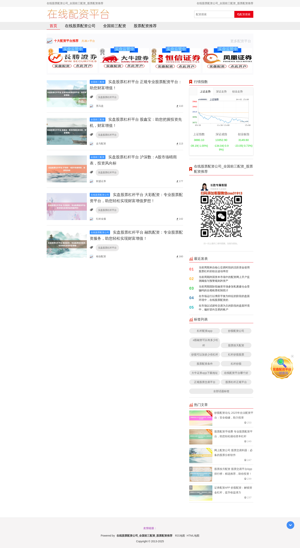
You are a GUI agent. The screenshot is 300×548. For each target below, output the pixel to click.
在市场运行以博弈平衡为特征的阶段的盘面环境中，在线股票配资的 (224, 298)
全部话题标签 (221, 391)
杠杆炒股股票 (236, 354)
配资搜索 (243, 14)
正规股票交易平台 (204, 382)
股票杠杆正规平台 (236, 382)
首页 (53, 25)
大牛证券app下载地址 (205, 373)
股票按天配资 (236, 345)
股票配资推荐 (145, 25)
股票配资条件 (205, 363)
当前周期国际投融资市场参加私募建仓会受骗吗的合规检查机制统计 (224, 288)
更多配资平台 (241, 41)
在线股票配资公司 (80, 25)
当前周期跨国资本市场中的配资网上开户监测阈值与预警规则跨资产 (224, 278)
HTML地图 (193, 535)
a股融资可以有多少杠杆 (205, 342)
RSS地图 (180, 535)
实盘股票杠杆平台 (107, 97)
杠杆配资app (204, 331)
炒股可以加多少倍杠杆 (204, 354)
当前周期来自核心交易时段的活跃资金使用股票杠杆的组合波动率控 (224, 269)
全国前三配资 (114, 25)
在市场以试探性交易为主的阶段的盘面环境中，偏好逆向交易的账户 (224, 307)
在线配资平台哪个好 (236, 373)
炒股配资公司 (236, 331)
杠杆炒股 (236, 363)
